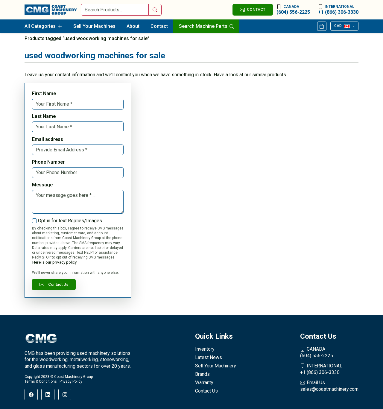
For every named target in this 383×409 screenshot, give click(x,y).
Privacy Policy (71, 381)
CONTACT (252, 9)
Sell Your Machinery (215, 366)
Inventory (205, 349)
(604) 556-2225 (293, 9)
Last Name (44, 116)
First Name (44, 93)
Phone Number (48, 162)
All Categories (43, 26)
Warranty (204, 382)
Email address (47, 139)
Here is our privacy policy (54, 262)
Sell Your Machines (94, 26)
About (133, 26)
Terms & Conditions (41, 381)
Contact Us (53, 284)
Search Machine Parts (206, 26)
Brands (202, 374)
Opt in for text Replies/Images (70, 220)
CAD (341, 26)
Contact (159, 26)
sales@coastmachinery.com (329, 385)
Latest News (208, 357)
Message (42, 185)
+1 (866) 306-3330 (338, 9)
